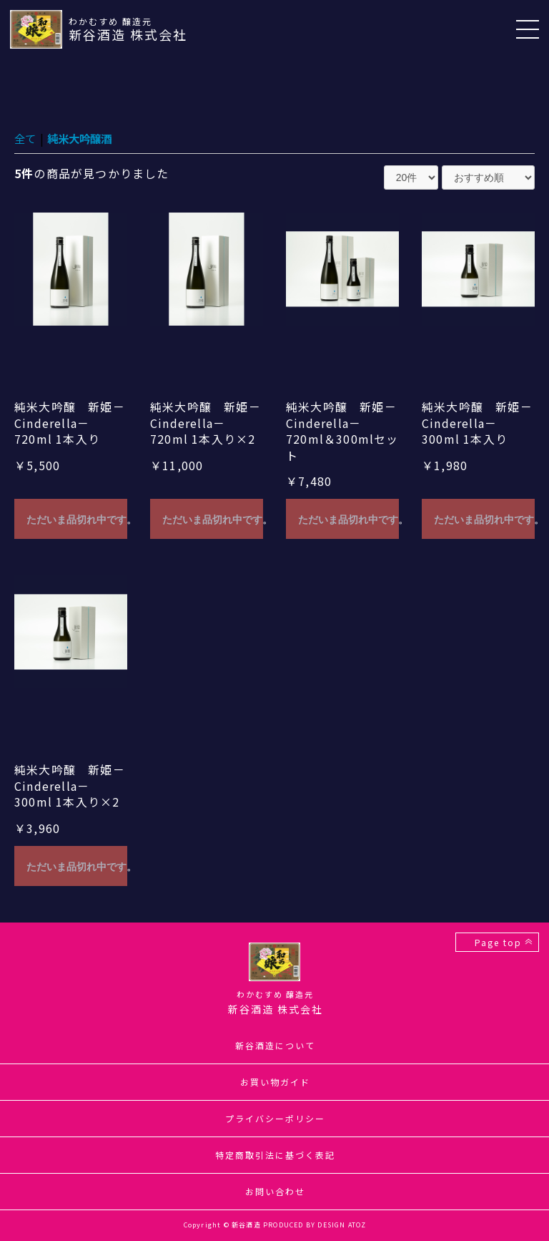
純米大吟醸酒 (83, 138)
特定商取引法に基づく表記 (275, 1155)
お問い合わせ (275, 1191)
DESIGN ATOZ (341, 1225)
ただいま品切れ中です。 (76, 519)
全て (25, 138)
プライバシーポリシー (275, 1118)
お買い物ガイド (275, 1082)
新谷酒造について (275, 1045)
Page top (496, 942)
